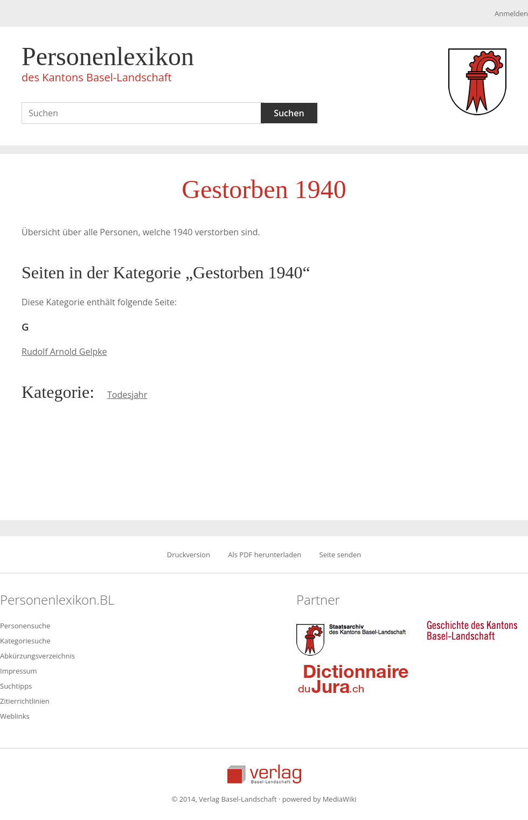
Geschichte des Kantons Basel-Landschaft (472, 630)
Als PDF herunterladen (264, 554)
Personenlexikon (108, 65)
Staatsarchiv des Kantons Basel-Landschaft (353, 638)
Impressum (18, 671)
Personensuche (25, 625)
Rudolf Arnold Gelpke (64, 352)
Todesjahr (127, 395)
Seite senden (340, 554)
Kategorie (55, 392)
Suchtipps (16, 686)
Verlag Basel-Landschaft (264, 774)
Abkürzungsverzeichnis (37, 656)
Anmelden (511, 13)
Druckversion (188, 554)
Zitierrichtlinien (25, 701)
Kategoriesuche (25, 641)
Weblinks (15, 716)
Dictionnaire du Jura (353, 678)
